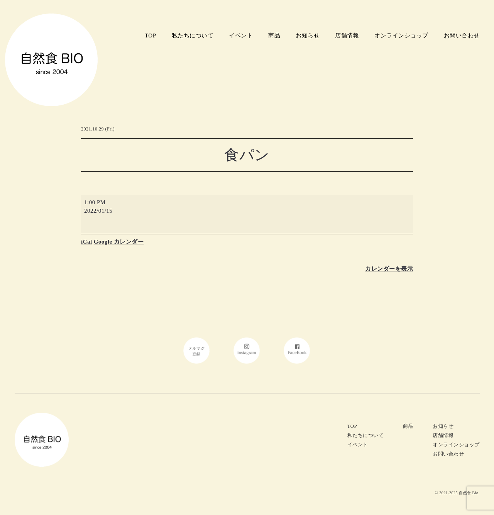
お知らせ (308, 35)
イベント (241, 35)
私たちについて (193, 35)
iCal (86, 242)
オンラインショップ (401, 35)
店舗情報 (347, 35)
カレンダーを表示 (389, 269)
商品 (274, 35)
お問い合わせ (462, 35)
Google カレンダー (119, 242)
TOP (150, 35)
